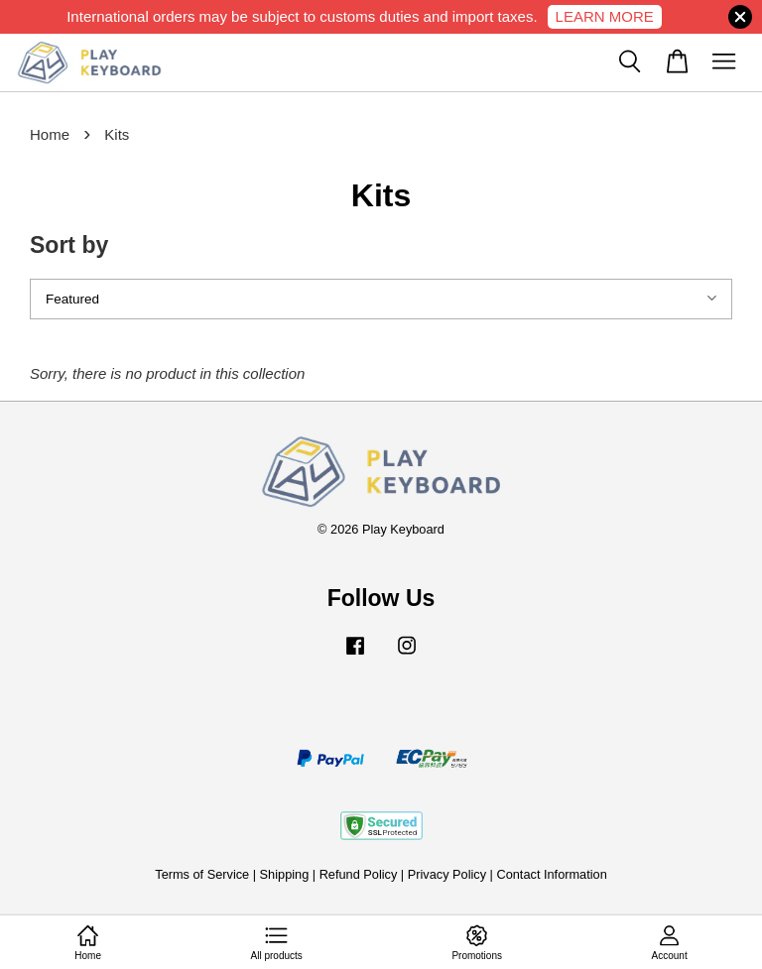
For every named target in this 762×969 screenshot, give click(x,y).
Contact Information (551, 874)
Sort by (69, 245)
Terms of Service (202, 874)
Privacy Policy (447, 874)
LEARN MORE (605, 16)
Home (49, 134)
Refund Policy (358, 874)
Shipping (285, 874)
